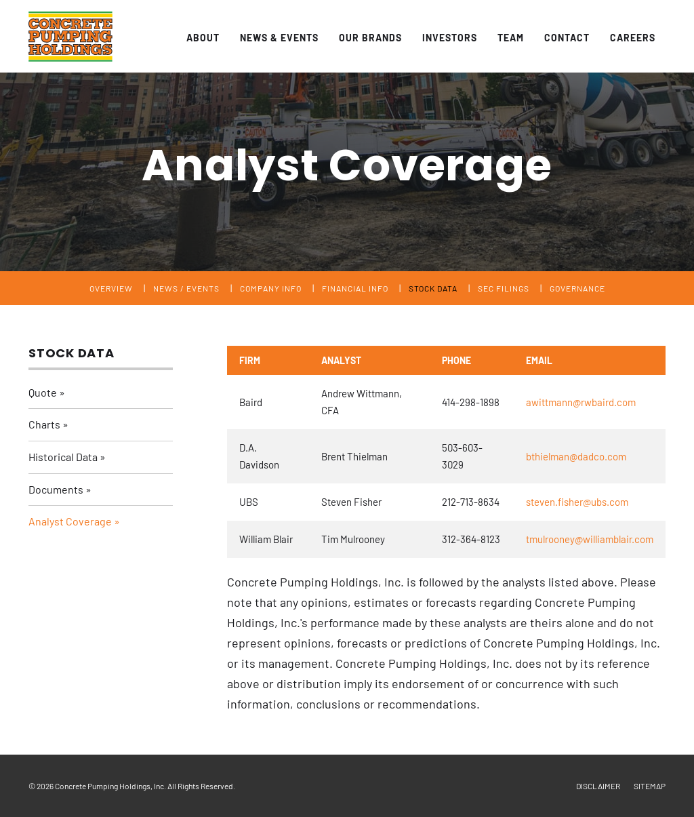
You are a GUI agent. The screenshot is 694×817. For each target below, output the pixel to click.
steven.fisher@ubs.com (577, 502)
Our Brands (370, 37)
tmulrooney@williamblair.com (589, 539)
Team (510, 37)
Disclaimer (598, 786)
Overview (111, 288)
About (203, 37)
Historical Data (63, 456)
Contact (567, 37)
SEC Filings (503, 288)
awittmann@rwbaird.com (581, 402)
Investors (449, 37)
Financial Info (355, 288)
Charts (44, 424)
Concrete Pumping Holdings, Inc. (110, 786)
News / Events (186, 288)
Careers (632, 37)
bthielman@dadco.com (576, 456)
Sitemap (650, 786)
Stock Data (433, 288)
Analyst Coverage (70, 521)
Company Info (271, 288)
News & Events (279, 37)
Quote (42, 392)
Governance (577, 288)
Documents (55, 489)
